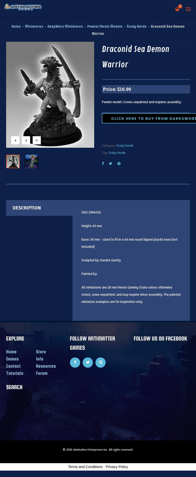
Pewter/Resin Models (104, 26)
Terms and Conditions (85, 467)
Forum (41, 373)
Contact (13, 366)
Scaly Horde (136, 26)
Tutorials (14, 373)
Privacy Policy (117, 467)
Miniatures (34, 26)
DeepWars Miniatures (65, 26)
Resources (46, 366)
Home (16, 26)
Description (27, 208)
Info (39, 359)
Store (41, 351)
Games (12, 359)
